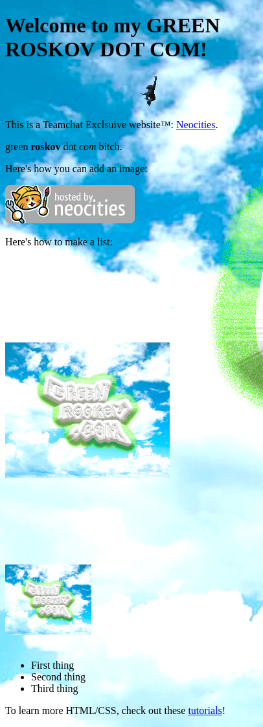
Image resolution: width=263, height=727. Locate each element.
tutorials (205, 710)
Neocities (195, 124)
